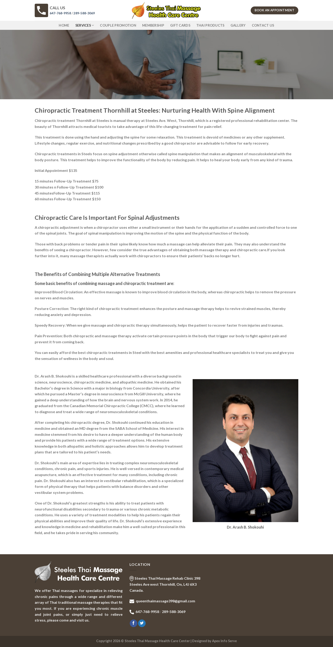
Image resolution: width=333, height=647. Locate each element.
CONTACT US (263, 25)
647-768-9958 (60, 13)
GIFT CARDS (180, 25)
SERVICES (84, 25)
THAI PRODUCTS (210, 25)
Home (64, 25)
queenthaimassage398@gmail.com (165, 601)
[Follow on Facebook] (133, 623)
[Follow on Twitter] (142, 623)
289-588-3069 (84, 13)
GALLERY (238, 25)
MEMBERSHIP (153, 25)
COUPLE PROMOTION (118, 25)
